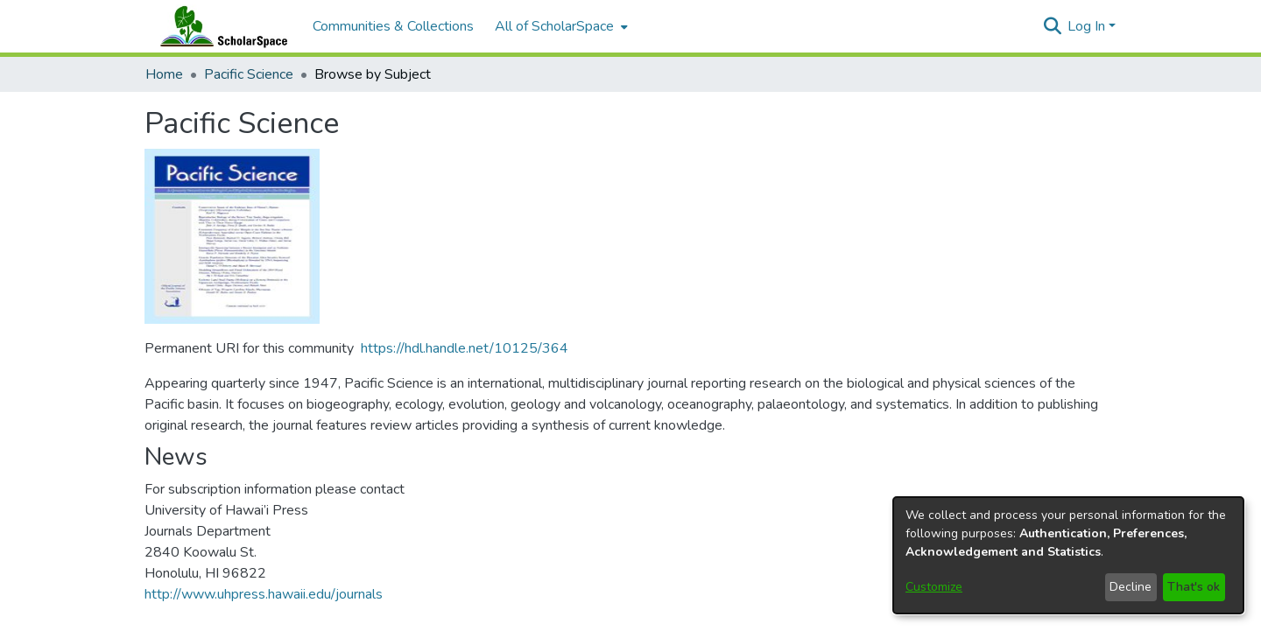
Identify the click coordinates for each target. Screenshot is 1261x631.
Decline (1131, 586)
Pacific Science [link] (248, 74)
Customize (933, 586)
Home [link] (164, 74)
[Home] (219, 26)
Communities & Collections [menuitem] (393, 26)
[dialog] (1068, 555)
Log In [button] (1088, 26)
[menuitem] (559, 26)
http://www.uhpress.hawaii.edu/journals (263, 594)
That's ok (1193, 586)
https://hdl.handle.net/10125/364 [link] (464, 348)
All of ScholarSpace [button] (554, 26)
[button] (1052, 26)
